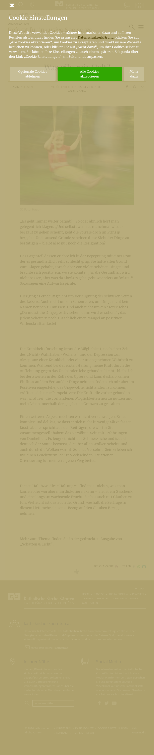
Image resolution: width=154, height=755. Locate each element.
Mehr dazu (134, 74)
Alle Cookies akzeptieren (89, 74)
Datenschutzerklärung (96, 37)
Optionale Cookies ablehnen (32, 74)
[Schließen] (77, 5)
